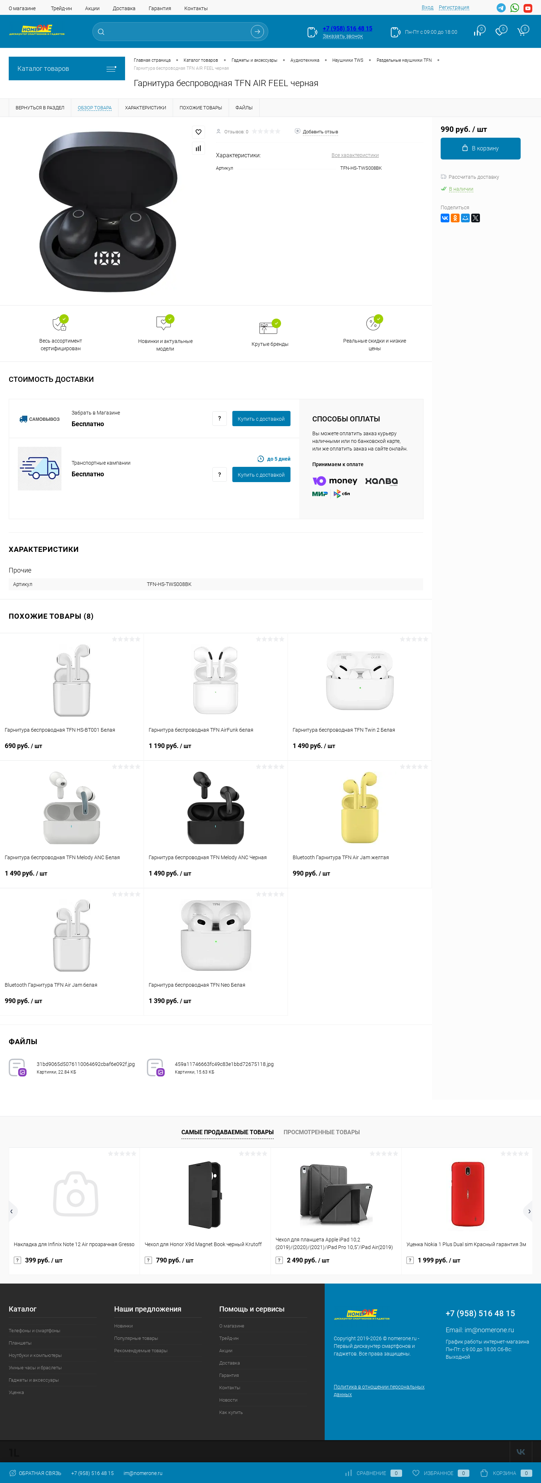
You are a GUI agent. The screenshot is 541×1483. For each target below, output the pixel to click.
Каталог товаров (66, 68)
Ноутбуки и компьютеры (35, 1355)
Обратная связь (35, 1473)
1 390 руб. (216, 1005)
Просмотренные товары (322, 1132)
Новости (228, 1400)
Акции (92, 8)
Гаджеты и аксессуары (34, 1380)
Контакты (196, 8)
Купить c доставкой (261, 419)
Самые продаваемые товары (227, 1132)
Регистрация (454, 7)
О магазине (22, 8)
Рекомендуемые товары (141, 1350)
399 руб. (38, 1260)
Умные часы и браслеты (35, 1367)
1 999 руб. (433, 1260)
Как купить (231, 1412)
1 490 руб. (360, 750)
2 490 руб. (302, 1260)
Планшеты (20, 1343)
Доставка (124, 8)
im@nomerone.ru (489, 1330)
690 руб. (72, 750)
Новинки (123, 1326)
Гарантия (160, 8)
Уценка (16, 1392)
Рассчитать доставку (470, 177)
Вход (427, 7)
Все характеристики (355, 155)
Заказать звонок (343, 36)
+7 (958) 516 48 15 (347, 28)
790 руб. (169, 1260)
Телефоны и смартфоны (34, 1330)
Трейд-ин (61, 8)
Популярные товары (136, 1338)
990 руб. (360, 877)
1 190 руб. (216, 750)
